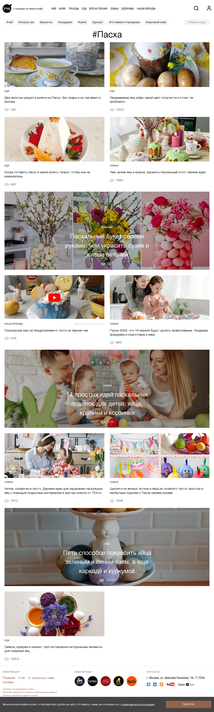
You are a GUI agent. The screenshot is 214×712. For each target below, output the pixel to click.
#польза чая (26, 22)
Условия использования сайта (18, 695)
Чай (53, 8)
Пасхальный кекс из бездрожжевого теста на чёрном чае (50, 331)
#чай (9, 22)
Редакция (9, 684)
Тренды (73, 8)
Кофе (62, 8)
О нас (21, 684)
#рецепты (46, 22)
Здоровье (127, 8)
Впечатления (98, 8)
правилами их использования (138, 704)
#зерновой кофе (156, 22)
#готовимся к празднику (124, 22)
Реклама (8, 688)
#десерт (97, 22)
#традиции (65, 22)
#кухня (82, 22)
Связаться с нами (43, 684)
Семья (114, 8)
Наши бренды (146, 8)
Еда (84, 8)
